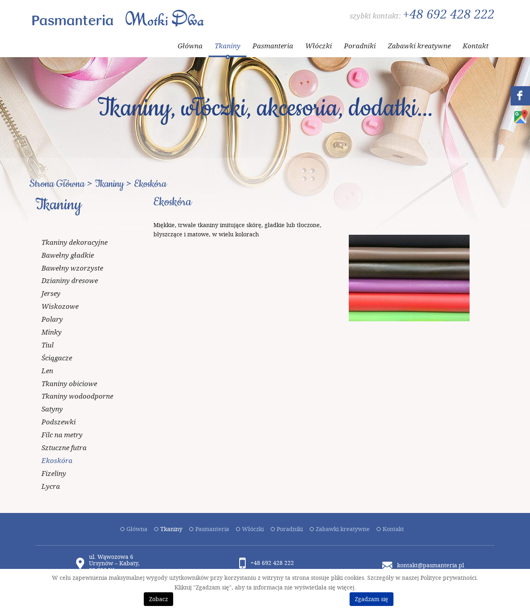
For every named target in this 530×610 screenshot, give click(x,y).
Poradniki (360, 45)
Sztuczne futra (64, 447)
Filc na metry (62, 434)
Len (47, 370)
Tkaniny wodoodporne (77, 396)
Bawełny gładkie (67, 255)
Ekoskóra (56, 460)
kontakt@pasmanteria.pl (430, 565)
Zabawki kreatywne (419, 45)
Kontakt (476, 45)
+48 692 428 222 (449, 14)
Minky (51, 332)
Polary (52, 319)
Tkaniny (227, 45)
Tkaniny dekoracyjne (74, 242)
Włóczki (318, 45)
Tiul (47, 344)
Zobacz (158, 599)
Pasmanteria (273, 45)
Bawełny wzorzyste (72, 268)
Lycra (50, 486)
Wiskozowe (60, 306)
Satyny (52, 409)
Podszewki (58, 421)
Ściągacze (56, 357)
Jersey (50, 293)
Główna (190, 45)
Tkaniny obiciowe (69, 383)
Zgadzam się (371, 599)
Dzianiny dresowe (69, 280)
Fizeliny (53, 473)
